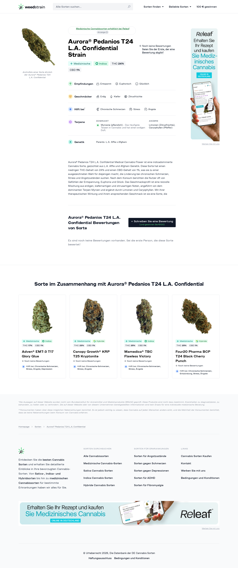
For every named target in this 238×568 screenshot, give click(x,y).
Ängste (150, 109)
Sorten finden (154, 6)
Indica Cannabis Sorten (98, 477)
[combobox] (93, 6)
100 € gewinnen (207, 6)
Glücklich (142, 83)
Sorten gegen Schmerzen (150, 463)
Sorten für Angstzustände (150, 455)
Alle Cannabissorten (96, 455)
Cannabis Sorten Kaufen (196, 455)
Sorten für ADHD (144, 477)
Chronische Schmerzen (110, 109)
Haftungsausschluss (100, 558)
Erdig (101, 96)
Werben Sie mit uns (210, 144)
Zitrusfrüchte (133, 96)
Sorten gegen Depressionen (151, 470)
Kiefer (115, 96)
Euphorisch (123, 83)
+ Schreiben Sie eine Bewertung (152, 223)
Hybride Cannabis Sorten (99, 485)
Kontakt (186, 463)
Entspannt (103, 83)
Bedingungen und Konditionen (200, 477)
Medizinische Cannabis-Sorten (102, 463)
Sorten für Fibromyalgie (148, 485)
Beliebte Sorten (180, 6)
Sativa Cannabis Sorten (98, 470)
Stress (134, 109)
